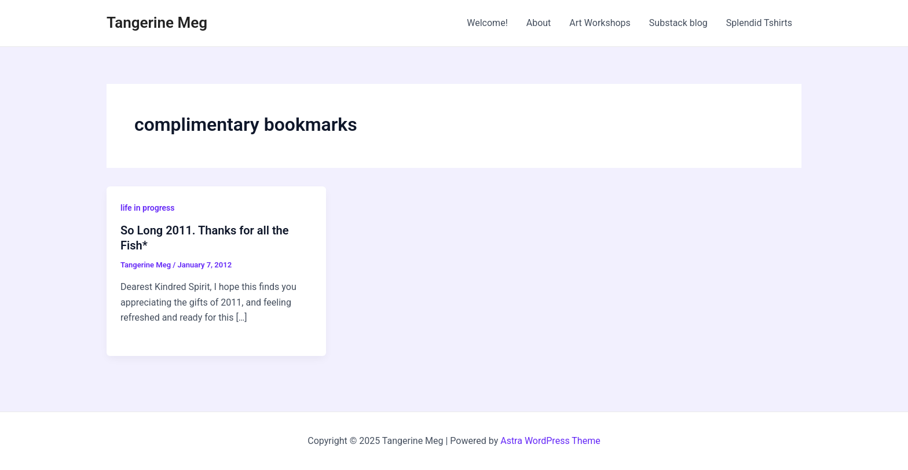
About (538, 22)
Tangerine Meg (157, 22)
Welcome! (487, 22)
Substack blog (678, 22)
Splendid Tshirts (759, 22)
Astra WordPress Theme (550, 440)
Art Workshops (600, 22)
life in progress (147, 207)
